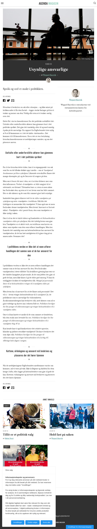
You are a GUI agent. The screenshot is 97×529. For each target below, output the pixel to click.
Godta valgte (32, 522)
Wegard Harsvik (49, 75)
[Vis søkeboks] (95, 3)
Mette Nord (9, 438)
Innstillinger (17, 522)
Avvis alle (46, 522)
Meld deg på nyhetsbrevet (60, 516)
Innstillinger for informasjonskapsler (80, 527)
